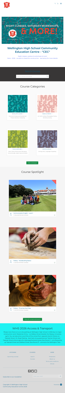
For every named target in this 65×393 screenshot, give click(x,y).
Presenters (52, 356)
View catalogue (32, 163)
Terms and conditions (52, 361)
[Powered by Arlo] (58, 384)
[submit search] (47, 76)
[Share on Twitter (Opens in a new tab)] (32, 371)
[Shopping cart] (58, 3)
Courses (32, 359)
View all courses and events (32, 319)
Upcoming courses (12, 356)
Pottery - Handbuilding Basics (22, 260)
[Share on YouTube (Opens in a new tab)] (35, 371)
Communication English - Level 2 (23, 213)
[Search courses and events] (32, 76)
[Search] (55, 3)
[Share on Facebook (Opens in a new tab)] (29, 371)
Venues (52, 363)
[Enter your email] (45, 376)
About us (52, 359)
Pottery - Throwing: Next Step (22, 308)
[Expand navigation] (61, 3)
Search (33, 356)
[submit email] (60, 376)
